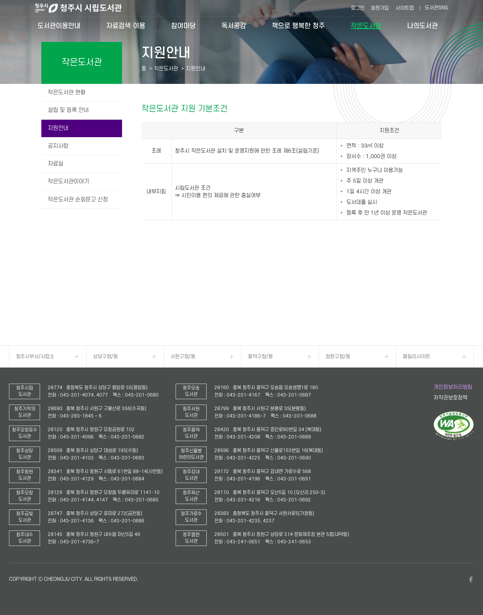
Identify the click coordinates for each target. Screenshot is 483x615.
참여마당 (183, 26)
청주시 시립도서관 (83, 8)
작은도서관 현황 (67, 92)
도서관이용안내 (58, 26)
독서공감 (233, 26)
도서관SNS (436, 8)
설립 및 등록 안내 (68, 110)
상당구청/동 (105, 356)
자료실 (55, 164)
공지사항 (58, 146)
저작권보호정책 (451, 398)
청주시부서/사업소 (35, 356)
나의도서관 (422, 26)
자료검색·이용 (125, 26)
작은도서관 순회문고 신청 (78, 200)
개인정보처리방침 (453, 387)
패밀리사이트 (416, 356)
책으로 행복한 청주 (298, 26)
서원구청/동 (182, 356)
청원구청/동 (337, 356)
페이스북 (471, 579)
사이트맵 (405, 8)
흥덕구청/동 (260, 356)
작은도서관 (366, 26)
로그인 (358, 8)
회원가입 (380, 8)
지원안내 (58, 128)
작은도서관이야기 (68, 181)
